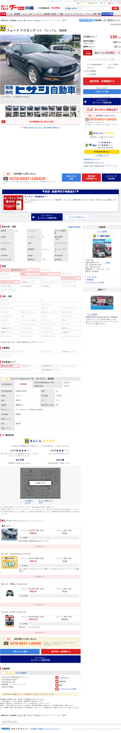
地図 (60, 685)
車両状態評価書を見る (102, 152)
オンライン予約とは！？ (77, 217)
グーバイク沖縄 (107, 14)
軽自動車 (17, 14)
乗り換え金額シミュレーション (94, 162)
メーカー (10, 14)
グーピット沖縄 (91, 14)
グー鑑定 (60, 14)
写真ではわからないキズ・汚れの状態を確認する (42, 127)
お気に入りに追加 (116, 3)
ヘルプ (105, 3)
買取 (99, 14)
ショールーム (64, 677)
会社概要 (33, 728)
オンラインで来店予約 (102, 101)
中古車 (3, 14)
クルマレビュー (79, 14)
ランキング (68, 14)
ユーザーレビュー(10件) (68, 689)
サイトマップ (83, 3)
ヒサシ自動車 (102, 231)
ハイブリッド (38, 14)
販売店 (74, 8)
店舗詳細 (62, 681)
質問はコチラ (95, 3)
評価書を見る (40, 483)
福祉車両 (47, 14)
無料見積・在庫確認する (102, 81)
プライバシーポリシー (52, 728)
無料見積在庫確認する (91, 177)
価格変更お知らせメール (92, 159)
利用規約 (41, 728)
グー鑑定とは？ (101, 155)
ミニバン (25, 14)
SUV (30, 14)
